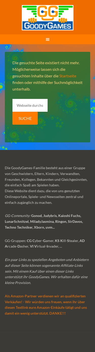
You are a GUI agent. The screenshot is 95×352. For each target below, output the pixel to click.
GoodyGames (47, 17)
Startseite (67, 75)
